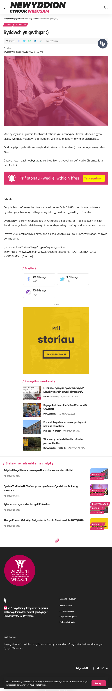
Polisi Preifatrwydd (38, 685)
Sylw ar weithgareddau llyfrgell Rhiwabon (27, 504)
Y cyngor (21, 25)
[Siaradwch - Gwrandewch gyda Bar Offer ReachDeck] (103, 43)
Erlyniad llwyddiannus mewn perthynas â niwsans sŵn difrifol (38, 470)
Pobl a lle (47, 430)
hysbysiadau (34, 160)
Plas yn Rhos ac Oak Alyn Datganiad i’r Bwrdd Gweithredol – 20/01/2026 (44, 520)
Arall (8, 25)
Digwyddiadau (50, 413)
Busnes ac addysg (51, 396)
